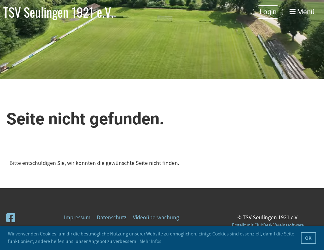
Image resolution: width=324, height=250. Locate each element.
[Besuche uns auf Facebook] (10, 217)
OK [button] (308, 237)
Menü (302, 12)
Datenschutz (112, 217)
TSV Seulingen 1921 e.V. (58, 12)
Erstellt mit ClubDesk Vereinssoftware (268, 225)
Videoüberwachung (156, 217)
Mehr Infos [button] (150, 241)
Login (268, 12)
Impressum (77, 217)
